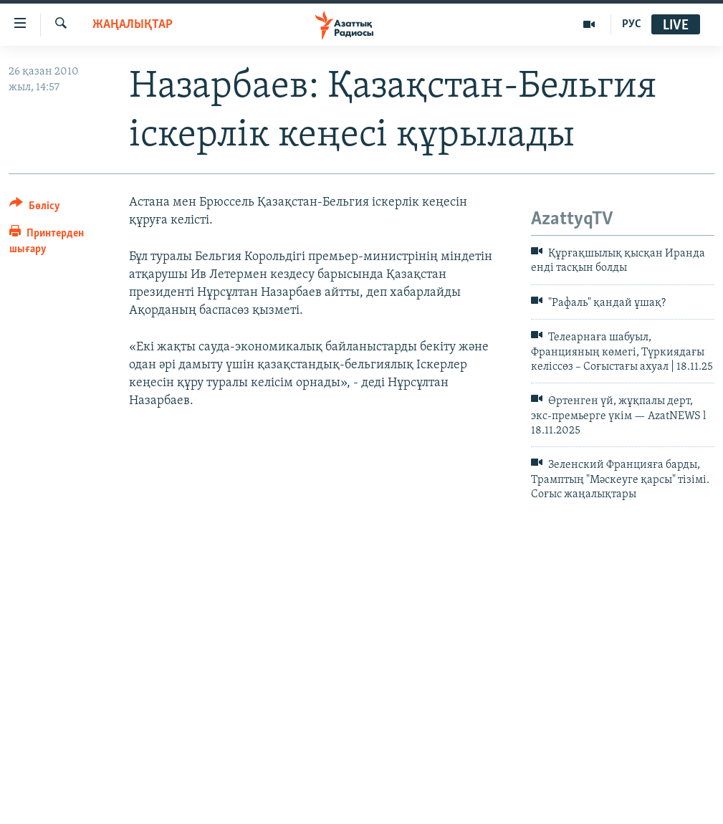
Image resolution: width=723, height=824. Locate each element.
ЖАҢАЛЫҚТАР (132, 25)
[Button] (34, 208)
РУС (631, 24)
